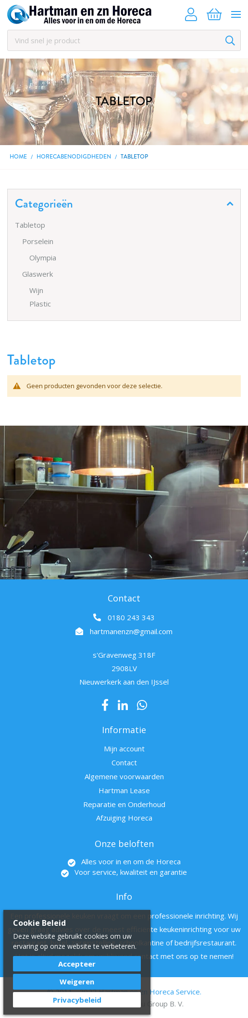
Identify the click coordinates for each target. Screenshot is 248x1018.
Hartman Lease (124, 790)
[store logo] (79, 14)
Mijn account (124, 748)
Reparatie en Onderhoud (124, 804)
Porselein (37, 241)
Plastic (40, 303)
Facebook (105, 705)
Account (191, 14)
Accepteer (77, 964)
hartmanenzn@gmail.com (131, 631)
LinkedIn (123, 705)
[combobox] (124, 40)
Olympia (42, 257)
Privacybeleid (77, 1000)
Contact (124, 762)
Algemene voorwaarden (124, 776)
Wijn (36, 290)
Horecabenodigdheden (74, 157)
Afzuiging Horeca (124, 817)
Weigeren (77, 981)
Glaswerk (37, 274)
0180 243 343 (131, 617)
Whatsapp (142, 705)
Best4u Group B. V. (152, 1003)
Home (18, 157)
